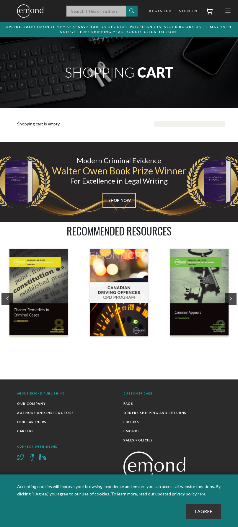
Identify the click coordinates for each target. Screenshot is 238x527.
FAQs (128, 404)
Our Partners (31, 421)
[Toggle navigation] (228, 12)
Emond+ (131, 430)
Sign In (187, 11)
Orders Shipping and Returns (154, 413)
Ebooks (131, 421)
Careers (25, 430)
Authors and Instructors (45, 413)
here (202, 494)
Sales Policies (138, 439)
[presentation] (7, 299)
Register (161, 11)
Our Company (31, 404)
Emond (36, 11)
